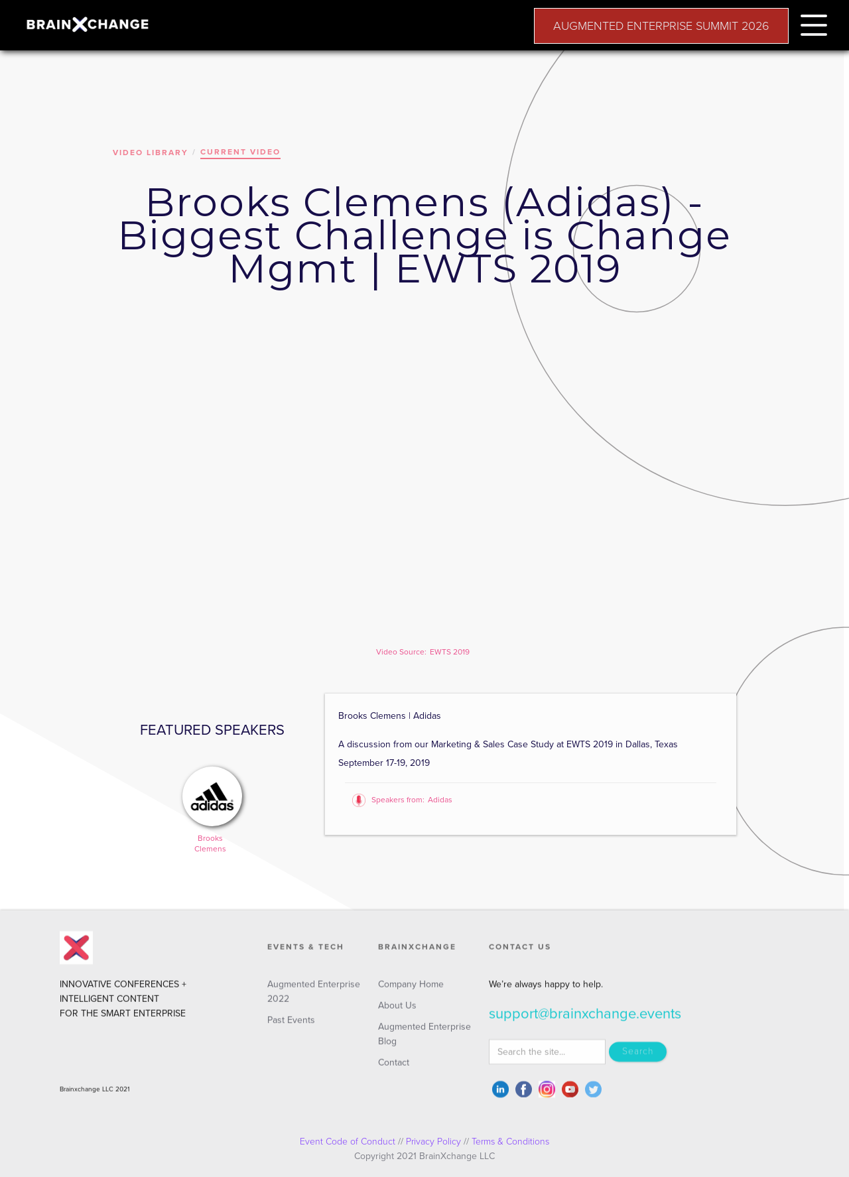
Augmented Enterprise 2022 (313, 999)
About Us (397, 1013)
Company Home (411, 991)
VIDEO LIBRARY (150, 152)
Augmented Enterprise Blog (424, 1041)
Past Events (291, 1027)
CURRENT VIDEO (240, 151)
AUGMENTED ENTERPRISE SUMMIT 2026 (661, 26)
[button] (814, 23)
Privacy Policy (433, 1141)
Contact (393, 1070)
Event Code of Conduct (347, 1141)
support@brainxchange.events (585, 1021)
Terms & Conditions (510, 1141)
